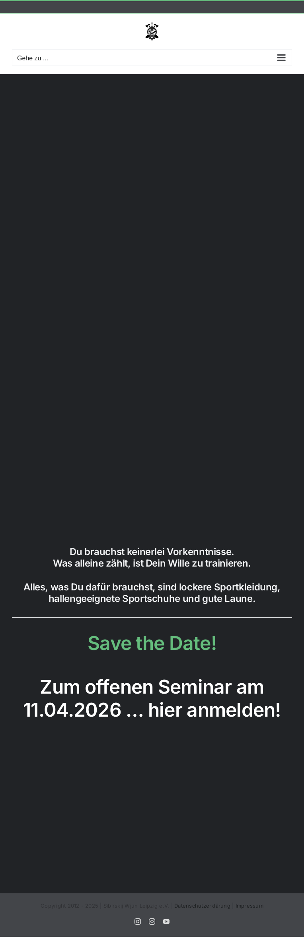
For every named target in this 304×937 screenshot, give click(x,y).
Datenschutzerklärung (202, 905)
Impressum (249, 905)
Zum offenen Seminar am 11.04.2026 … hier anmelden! (152, 698)
